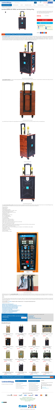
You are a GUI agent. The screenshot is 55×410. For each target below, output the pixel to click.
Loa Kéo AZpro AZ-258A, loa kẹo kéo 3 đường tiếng (47, 372)
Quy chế (39, 0)
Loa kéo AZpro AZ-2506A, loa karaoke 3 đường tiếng (8, 360)
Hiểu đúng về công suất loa (32, 384)
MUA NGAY (45, 20)
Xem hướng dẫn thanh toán (20, 34)
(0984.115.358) (44, 387)
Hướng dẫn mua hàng (34, 0)
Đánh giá (13, 34)
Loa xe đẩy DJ (10, 301)
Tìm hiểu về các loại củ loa (19, 386)
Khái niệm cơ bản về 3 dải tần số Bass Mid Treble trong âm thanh (11, 305)
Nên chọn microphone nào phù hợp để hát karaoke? (10, 306)
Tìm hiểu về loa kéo (18, 384)
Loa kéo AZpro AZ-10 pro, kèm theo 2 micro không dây (21, 360)
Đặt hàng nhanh (8, 34)
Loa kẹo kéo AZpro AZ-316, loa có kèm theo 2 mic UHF (47, 360)
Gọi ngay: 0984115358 (45, 23)
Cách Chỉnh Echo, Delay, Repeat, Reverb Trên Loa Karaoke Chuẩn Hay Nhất (34, 386)
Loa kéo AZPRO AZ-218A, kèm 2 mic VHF (34, 347)
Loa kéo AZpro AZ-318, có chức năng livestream (34, 360)
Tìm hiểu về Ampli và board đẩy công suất (21, 385)
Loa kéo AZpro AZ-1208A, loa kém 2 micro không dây (21, 334)
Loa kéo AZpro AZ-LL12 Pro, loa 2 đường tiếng (8, 334)
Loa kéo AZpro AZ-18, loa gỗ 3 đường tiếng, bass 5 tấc (21, 372)
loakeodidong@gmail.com (45, 388)
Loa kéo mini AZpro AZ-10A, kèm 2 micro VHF (8, 347)
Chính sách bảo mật (29, 0)
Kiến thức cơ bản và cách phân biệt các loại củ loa (9, 304)
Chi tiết (3, 34)
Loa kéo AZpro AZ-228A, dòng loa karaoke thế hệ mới (34, 372)
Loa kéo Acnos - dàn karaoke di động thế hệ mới (9, 311)
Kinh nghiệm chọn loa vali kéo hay (7, 312)
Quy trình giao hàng (29, 34)
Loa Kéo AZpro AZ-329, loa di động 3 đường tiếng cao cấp (8, 372)
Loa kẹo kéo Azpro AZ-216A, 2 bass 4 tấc (47, 334)
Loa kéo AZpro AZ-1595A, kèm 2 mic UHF (34, 334)
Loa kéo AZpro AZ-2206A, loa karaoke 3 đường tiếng (46, 347)
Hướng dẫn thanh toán (43, 0)
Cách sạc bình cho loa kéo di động (7, 309)
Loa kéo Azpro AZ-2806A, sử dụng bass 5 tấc (21, 347)
